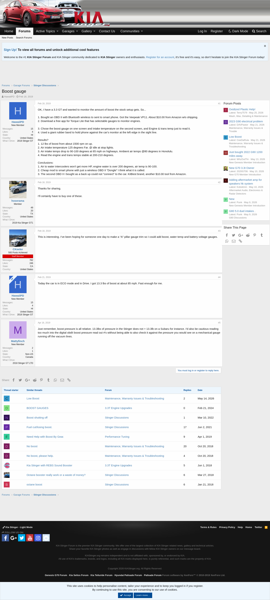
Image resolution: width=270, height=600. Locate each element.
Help (240, 527)
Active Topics (45, 31)
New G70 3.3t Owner (243, 180)
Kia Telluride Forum (101, 575)
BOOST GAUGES (37, 408)
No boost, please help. (40, 455)
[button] (57, 31)
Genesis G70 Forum (56, 575)
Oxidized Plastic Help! (243, 109)
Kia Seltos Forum (79, 575)
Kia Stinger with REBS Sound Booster (49, 465)
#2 (218, 182)
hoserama (19, 200)
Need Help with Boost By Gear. (45, 436)
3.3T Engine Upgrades (118, 408)
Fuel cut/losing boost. (39, 427)
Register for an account (160, 57)
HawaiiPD (9, 96)
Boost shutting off (37, 417)
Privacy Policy (227, 527)
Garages (68, 31)
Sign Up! (10, 50)
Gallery (87, 31)
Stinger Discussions (117, 417)
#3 (218, 231)
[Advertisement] (135, 75)
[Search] (259, 31)
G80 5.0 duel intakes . (243, 227)
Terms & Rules (208, 527)
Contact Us (107, 31)
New (233, 212)
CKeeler (19, 249)
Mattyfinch (19, 341)
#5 (218, 322)
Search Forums (24, 37)
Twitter (258, 527)
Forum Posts (233, 103)
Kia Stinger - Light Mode (18, 527)
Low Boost (33, 398)
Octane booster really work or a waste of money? (56, 474)
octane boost (34, 484)
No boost (32, 446)
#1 (218, 103)
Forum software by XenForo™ (193, 575)
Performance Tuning (117, 436)
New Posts (7, 37)
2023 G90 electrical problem (247, 124)
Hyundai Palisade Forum (128, 575)
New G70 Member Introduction (246, 187)
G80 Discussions (239, 234)
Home (9, 31)
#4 (218, 277)
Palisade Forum (153, 575)
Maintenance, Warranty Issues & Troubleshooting (134, 398)
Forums (25, 31)
